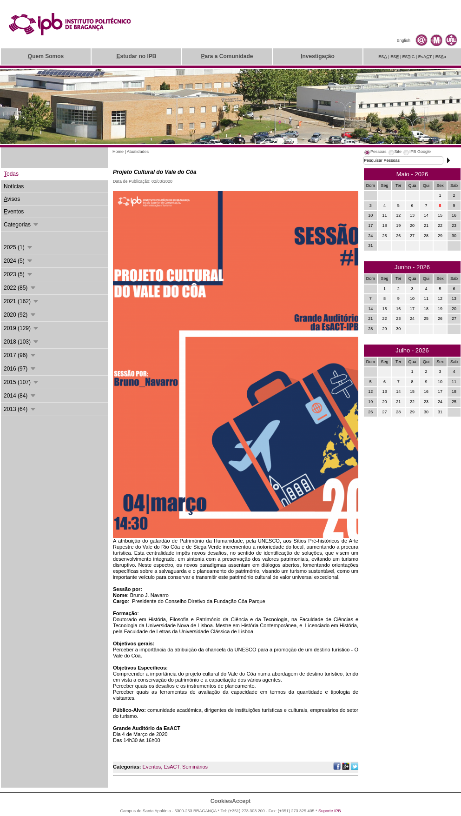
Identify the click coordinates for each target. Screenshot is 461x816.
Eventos (152, 767)
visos (12, 199)
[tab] (375, 153)
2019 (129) (22, 328)
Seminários (195, 767)
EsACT (171, 767)
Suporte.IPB (329, 811)
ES (382, 56)
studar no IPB (136, 56)
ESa (440, 56)
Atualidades (138, 151)
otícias (14, 186)
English (403, 40)
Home (118, 151)
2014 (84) (20, 395)
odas (11, 174)
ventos (14, 211)
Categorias (22, 224)
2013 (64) (20, 409)
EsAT (425, 56)
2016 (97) (20, 368)
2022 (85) (20, 288)
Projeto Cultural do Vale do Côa (155, 172)
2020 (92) (20, 314)
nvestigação (318, 56)
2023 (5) (18, 274)
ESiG (408, 56)
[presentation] (375, 153)
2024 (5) (18, 261)
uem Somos (46, 56)
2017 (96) (20, 355)
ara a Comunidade (227, 56)
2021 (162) (22, 301)
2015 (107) (22, 382)
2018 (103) (22, 341)
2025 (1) (18, 247)
